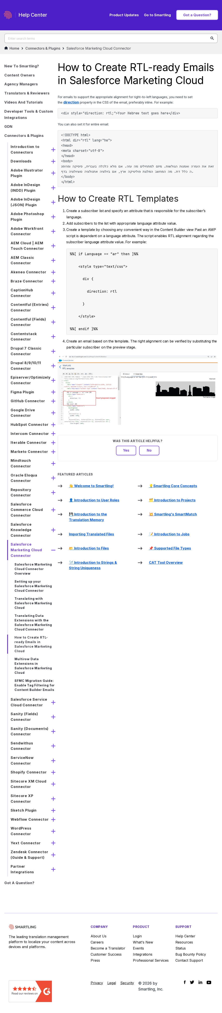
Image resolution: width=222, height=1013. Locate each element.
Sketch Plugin (24, 810)
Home (11, 48)
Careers (97, 942)
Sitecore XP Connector (22, 799)
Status (180, 948)
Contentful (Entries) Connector (30, 307)
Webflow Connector (30, 819)
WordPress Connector (21, 831)
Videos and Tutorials (23, 102)
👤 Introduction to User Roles (94, 500)
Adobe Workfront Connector (27, 231)
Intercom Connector (30, 433)
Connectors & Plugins (42, 48)
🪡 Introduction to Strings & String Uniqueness (93, 565)
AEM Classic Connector (22, 260)
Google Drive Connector (23, 413)
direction (71, 102)
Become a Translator (108, 948)
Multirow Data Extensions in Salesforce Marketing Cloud (33, 665)
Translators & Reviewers (27, 93)
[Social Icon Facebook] (185, 982)
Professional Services (151, 960)
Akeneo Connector (28, 272)
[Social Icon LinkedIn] (200, 982)
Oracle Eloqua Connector (24, 478)
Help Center (185, 936)
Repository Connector (21, 493)
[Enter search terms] (110, 38)
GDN (8, 126)
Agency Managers (21, 84)
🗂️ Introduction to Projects (172, 500)
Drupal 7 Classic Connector (26, 351)
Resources (184, 942)
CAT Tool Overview (166, 562)
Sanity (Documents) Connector (30, 731)
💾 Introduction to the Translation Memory (88, 517)
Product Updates (124, 15)
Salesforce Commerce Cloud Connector (27, 509)
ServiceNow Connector (22, 760)
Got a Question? (197, 15)
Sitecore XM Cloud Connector (28, 784)
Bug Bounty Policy (190, 954)
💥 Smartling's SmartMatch (173, 514)
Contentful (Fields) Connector (28, 322)
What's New (143, 942)
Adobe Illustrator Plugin (27, 173)
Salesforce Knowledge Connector (21, 530)
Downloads (21, 161)
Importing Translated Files (91, 534)
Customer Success (106, 954)
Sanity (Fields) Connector (24, 717)
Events (138, 948)
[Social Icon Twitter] (192, 982)
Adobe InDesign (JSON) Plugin (25, 202)
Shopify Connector (29, 772)
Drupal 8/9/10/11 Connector (26, 366)
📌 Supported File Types (170, 548)
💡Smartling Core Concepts (173, 486)
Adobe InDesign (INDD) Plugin (25, 188)
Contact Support (189, 960)
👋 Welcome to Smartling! (91, 486)
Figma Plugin (22, 392)
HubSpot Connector (29, 424)
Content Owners (19, 75)
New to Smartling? (21, 66)
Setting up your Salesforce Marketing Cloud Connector (33, 586)
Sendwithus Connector (22, 746)
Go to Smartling (157, 15)
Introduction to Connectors (25, 149)
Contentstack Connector (24, 337)
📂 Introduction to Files (89, 548)
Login (137, 936)
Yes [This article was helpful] (126, 450)
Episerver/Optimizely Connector (31, 380)
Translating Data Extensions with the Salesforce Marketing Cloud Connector (33, 622)
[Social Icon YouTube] (209, 982)
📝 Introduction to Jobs (169, 534)
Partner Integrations (22, 869)
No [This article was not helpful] (149, 450)
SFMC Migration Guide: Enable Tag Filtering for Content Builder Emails (35, 685)
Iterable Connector (29, 442)
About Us (98, 936)
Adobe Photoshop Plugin (27, 217)
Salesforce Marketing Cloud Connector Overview (33, 568)
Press (95, 960)
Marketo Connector (29, 451)
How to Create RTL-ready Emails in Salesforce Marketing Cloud (33, 644)
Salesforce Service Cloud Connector (29, 702)
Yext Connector (26, 843)
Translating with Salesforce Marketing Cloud (33, 603)
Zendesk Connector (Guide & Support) (29, 855)
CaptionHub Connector (22, 293)
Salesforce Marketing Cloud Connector (98, 48)
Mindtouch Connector (21, 463)
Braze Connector (27, 281)
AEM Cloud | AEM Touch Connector (27, 246)
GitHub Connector (28, 401)
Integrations (142, 954)
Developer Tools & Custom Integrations (28, 114)
